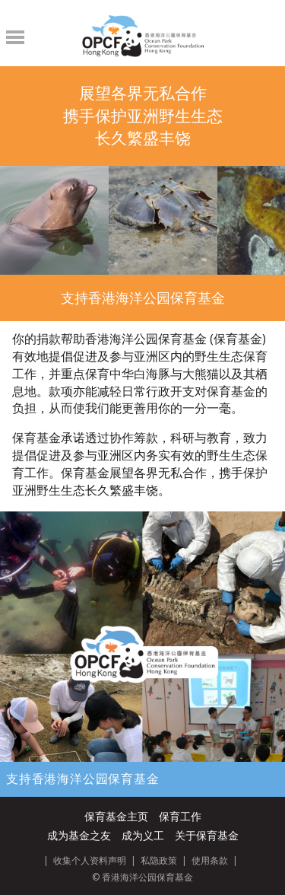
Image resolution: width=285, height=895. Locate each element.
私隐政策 (159, 860)
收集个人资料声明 (89, 860)
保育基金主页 (116, 816)
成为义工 (143, 835)
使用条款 (210, 860)
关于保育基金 (207, 835)
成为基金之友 (79, 835)
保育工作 (180, 816)
